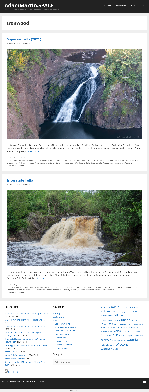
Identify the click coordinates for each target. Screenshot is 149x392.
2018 (11, 287)
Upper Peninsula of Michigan (57, 290)
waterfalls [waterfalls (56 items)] (105, 345)
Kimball (56, 287)
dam (23, 160)
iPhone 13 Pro (87, 160)
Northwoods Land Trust (102, 287)
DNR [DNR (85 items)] (110, 315)
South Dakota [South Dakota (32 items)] (123, 336)
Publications (60, 337)
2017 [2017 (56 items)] (108, 307)
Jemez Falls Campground (16, 355)
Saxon (52, 163)
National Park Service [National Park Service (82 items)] (124, 327)
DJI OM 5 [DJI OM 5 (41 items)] (104, 316)
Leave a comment (16, 165)
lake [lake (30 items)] (118, 324)
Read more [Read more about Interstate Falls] (42, 278)
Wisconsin (129, 163)
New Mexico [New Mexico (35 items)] (105, 331)
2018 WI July (14, 284)
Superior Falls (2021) (24, 39)
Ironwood (109, 160)
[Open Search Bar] (143, 5)
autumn (17, 160)
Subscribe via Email (63, 344)
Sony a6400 (60, 163)
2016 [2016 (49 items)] (103, 307)
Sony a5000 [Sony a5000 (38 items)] (136, 331)
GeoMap (107, 6)
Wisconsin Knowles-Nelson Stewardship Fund (96, 290)
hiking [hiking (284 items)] (125, 320)
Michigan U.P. (73, 287)
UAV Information (62, 334)
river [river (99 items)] (124, 330)
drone (52, 160)
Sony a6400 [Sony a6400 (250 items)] (109, 335)
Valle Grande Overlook (15, 358)
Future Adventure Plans (65, 327)
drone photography (64, 160)
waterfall (111, 163)
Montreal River (33, 163)
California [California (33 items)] (116, 312)
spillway (69, 163)
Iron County (99, 160)
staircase (26, 290)
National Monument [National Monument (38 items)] (136, 324)
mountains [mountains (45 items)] (124, 324)
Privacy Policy (61, 341)
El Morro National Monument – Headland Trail (25, 319)
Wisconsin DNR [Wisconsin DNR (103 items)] (109, 348)
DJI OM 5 (45, 160)
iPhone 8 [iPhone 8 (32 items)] (134, 321)
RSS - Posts (11, 371)
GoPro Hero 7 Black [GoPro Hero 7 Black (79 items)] (110, 320)
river (47, 163)
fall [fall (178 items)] (116, 315)
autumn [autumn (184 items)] (106, 311)
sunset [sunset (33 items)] (114, 340)
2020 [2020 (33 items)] (125, 307)
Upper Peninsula (38, 290)
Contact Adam (61, 348)
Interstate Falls (20, 180)
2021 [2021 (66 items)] (130, 307)
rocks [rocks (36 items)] (129, 331)
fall (73, 160)
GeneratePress (39, 381)
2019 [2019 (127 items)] (120, 307)
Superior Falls (84, 163)
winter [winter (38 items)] (112, 345)
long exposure (119, 160)
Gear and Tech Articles (65, 330)
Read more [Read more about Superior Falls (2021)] (33, 151)
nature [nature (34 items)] (138, 328)
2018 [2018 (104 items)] (113, 307)
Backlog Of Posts (62, 323)
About (135, 5)
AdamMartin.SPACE (29, 5)
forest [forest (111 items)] (122, 315)
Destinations (121, 6)
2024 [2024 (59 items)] (136, 307)
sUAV (76, 163)
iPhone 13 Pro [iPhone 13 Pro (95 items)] (108, 324)
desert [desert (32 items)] (141, 312)
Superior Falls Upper (99, 163)
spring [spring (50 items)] (130, 336)
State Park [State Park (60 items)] (138, 335)
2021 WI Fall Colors (17, 157)
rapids (42, 163)
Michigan (22, 163)
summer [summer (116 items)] (106, 339)
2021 (11, 160)
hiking (78, 160)
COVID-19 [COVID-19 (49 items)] (130, 311)
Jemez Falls (10, 351)
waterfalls (120, 163)
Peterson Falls (119, 287)
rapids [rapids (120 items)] (117, 330)
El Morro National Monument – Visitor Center (25, 326)
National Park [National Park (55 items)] (106, 327)
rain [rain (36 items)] (111, 331)
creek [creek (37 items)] (136, 312)
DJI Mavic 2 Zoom (33, 160)
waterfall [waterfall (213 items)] (133, 340)
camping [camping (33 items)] (122, 312)
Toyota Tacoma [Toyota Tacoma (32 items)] (121, 340)
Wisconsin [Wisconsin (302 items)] (123, 344)
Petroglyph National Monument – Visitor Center (26, 345)
